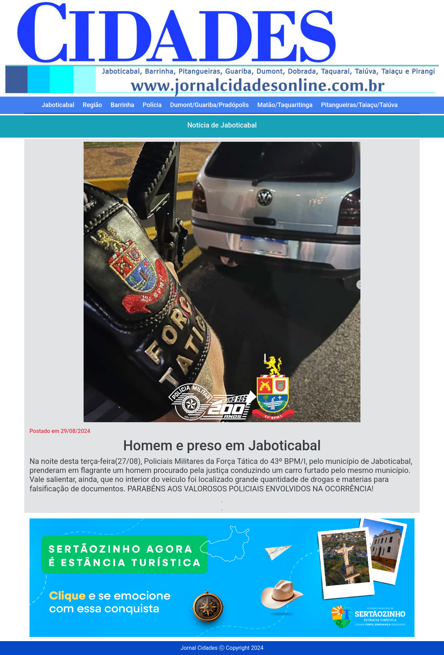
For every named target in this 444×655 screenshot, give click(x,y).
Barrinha (122, 104)
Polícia (152, 104)
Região (92, 104)
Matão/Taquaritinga (285, 104)
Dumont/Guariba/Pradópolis (209, 104)
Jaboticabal (58, 104)
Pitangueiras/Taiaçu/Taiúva (359, 104)
